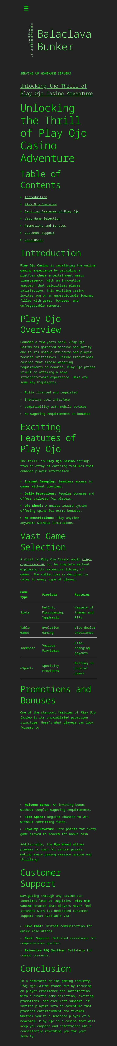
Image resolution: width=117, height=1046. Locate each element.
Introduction (36, 197)
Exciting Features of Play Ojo (52, 211)
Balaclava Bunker (64, 40)
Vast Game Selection (42, 218)
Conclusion (34, 240)
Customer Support (40, 232)
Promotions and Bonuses (45, 225)
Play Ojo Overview (41, 204)
